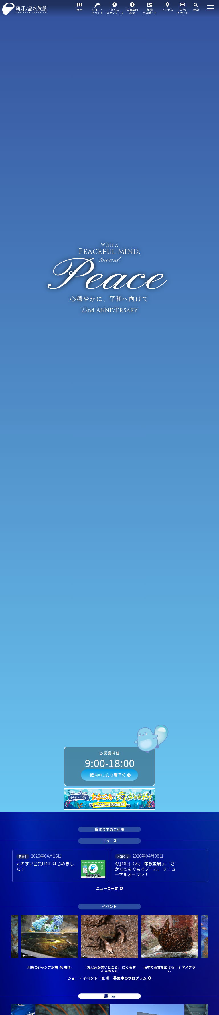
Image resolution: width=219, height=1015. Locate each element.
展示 (79, 9)
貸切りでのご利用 (109, 829)
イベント (109, 906)
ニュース (109, 841)
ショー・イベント (97, 11)
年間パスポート (150, 11)
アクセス (167, 9)
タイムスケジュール (114, 11)
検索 (196, 9)
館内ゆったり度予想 (108, 775)
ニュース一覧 (107, 888)
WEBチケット (182, 11)
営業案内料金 (132, 11)
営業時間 (112, 753)
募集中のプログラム (130, 978)
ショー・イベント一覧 (86, 978)
